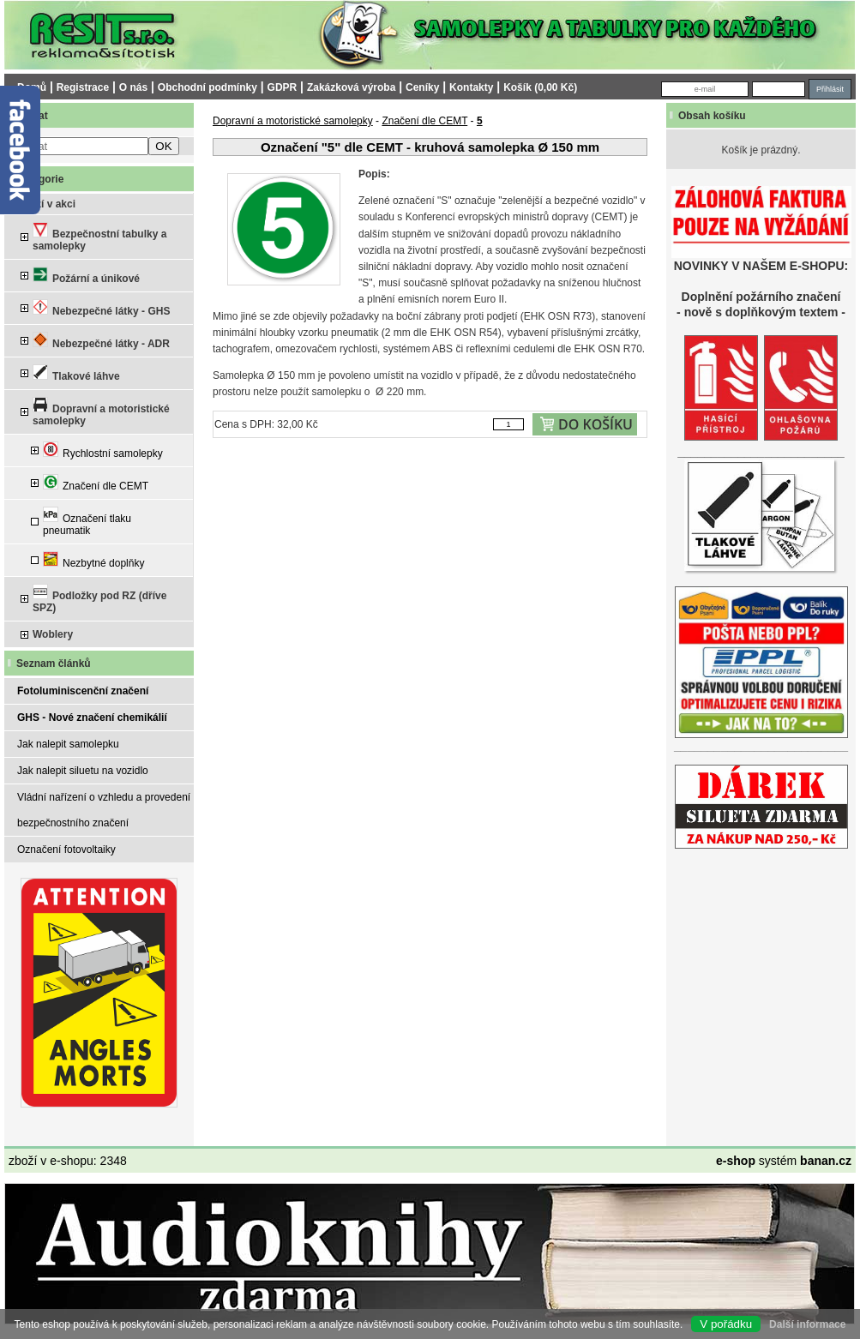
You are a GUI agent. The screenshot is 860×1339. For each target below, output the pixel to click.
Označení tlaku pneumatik (87, 522)
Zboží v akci (46, 204)
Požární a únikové (86, 276)
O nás (133, 87)
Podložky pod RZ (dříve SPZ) (99, 599)
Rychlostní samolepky (103, 450)
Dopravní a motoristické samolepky (101, 412)
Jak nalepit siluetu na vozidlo (82, 771)
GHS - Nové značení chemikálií (92, 718)
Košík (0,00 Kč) (540, 87)
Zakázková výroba (351, 87)
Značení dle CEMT (95, 483)
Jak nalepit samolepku (68, 744)
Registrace (83, 87)
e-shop (735, 1161)
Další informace (807, 1324)
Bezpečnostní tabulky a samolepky (99, 237)
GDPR (283, 87)
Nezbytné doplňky (93, 560)
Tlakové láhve (76, 373)
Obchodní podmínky (207, 87)
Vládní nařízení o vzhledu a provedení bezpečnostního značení (103, 810)
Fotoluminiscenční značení (82, 691)
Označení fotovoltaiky (66, 850)
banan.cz (825, 1161)
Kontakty (471, 87)
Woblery (53, 634)
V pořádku (726, 1324)
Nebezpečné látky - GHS (101, 308)
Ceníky (422, 87)
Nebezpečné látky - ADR (101, 341)
